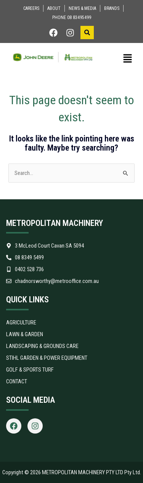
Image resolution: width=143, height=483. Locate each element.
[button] (122, 59)
